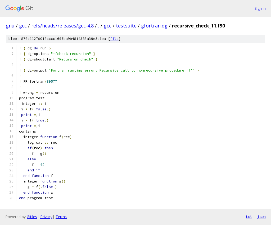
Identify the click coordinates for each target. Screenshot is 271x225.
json (261, 216)
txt (249, 216)
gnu (10, 25)
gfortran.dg (154, 25)
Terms (61, 216)
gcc (23, 25)
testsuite (126, 25)
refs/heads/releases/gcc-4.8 (62, 25)
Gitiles (32, 216)
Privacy (46, 216)
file (114, 38)
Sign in (260, 8)
